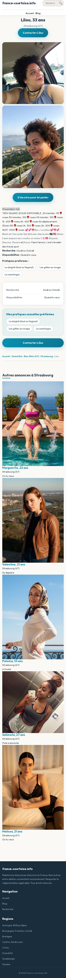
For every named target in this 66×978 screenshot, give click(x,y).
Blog (37, 13)
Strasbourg (46, 356)
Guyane (6, 964)
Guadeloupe (8, 958)
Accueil (30, 13)
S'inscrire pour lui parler (33, 197)
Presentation (9, 209)
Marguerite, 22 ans (15, 468)
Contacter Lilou (33, 32)
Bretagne (7, 936)
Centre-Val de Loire (12, 942)
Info (18, 209)
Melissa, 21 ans (12, 831)
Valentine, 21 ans (13, 564)
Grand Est (17, 356)
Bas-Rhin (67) (31, 356)
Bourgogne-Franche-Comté (17, 930)
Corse (5, 947)
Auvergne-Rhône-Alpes (14, 925)
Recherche (7, 909)
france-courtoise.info (19, 3)
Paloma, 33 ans (12, 661)
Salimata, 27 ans (13, 735)
